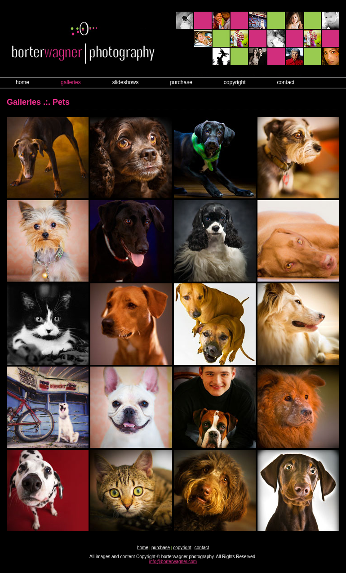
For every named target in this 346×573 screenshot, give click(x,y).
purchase (181, 82)
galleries (71, 82)
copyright (235, 82)
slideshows (125, 82)
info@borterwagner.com (173, 561)
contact (286, 82)
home (22, 82)
